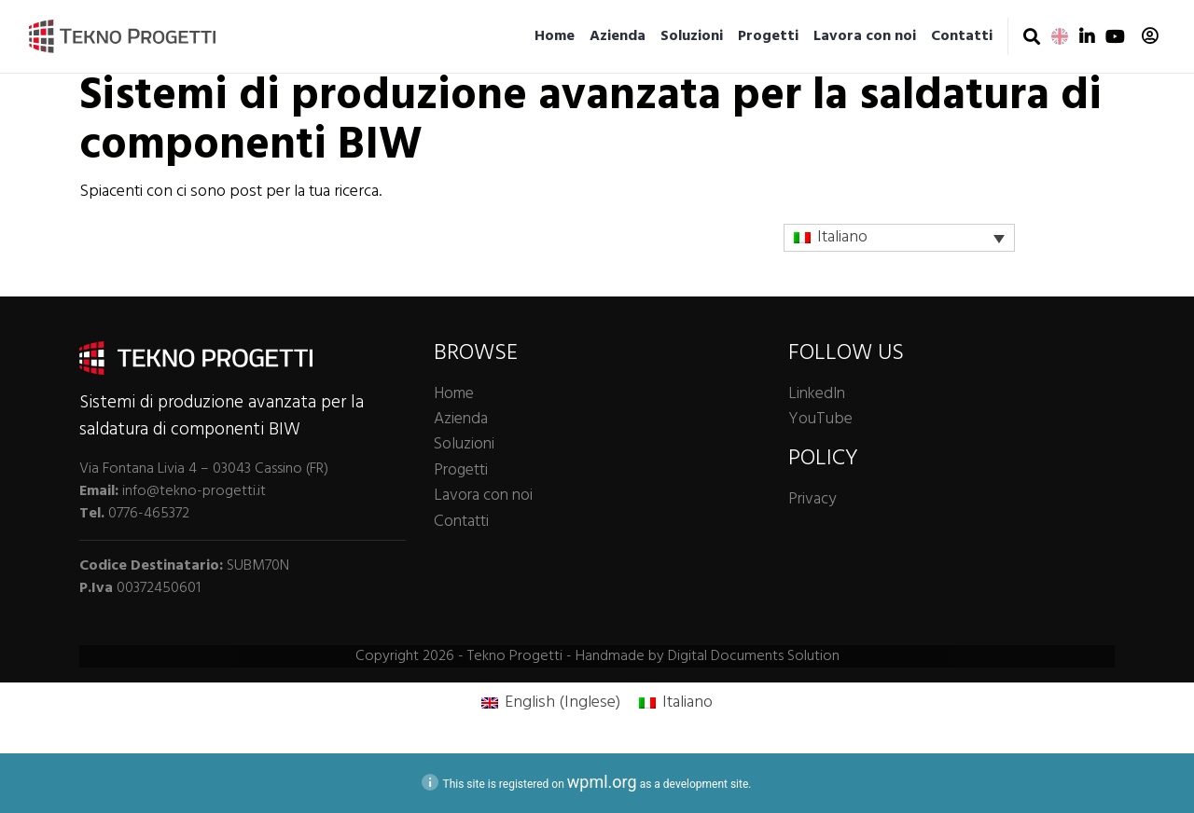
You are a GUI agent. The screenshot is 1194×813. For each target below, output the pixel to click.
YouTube (820, 419)
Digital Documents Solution (754, 656)
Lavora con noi (864, 36)
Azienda (618, 36)
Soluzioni (691, 36)
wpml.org (602, 782)
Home (555, 36)
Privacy (812, 499)
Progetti (768, 36)
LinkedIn (816, 393)
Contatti (962, 36)
